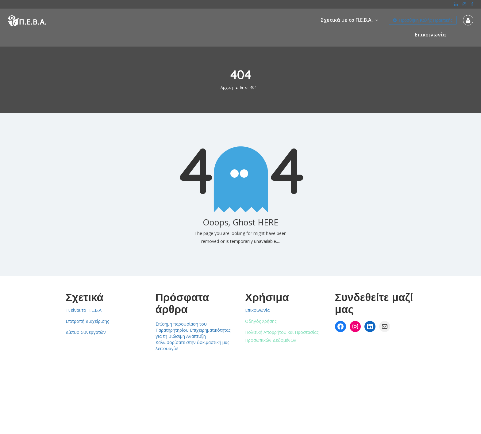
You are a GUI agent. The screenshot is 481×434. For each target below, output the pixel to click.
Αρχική (227, 87)
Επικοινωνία (430, 34)
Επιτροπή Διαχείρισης (87, 321)
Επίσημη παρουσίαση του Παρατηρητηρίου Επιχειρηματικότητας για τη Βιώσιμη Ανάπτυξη (193, 330)
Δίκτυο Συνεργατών (86, 332)
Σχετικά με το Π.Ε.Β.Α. (347, 20)
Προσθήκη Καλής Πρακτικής (422, 20)
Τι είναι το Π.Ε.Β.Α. (84, 310)
